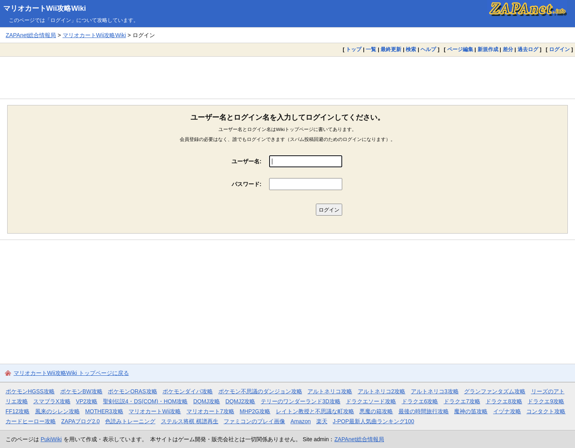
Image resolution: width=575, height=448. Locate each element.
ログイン (559, 49)
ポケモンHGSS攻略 (30, 391)
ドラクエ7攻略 (462, 401)
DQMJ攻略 (206, 401)
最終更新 (391, 49)
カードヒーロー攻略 (31, 421)
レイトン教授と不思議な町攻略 (315, 411)
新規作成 (488, 49)
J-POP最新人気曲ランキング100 (373, 421)
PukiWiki (51, 439)
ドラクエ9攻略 (545, 401)
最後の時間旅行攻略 (424, 411)
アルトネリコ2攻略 (382, 391)
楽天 (321, 421)
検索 (411, 49)
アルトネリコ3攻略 (435, 391)
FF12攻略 (18, 411)
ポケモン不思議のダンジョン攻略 (260, 391)
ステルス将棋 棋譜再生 (189, 421)
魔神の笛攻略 (471, 411)
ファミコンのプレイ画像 (254, 421)
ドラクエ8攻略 (504, 401)
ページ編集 (460, 49)
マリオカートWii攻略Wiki (44, 8)
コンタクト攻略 (545, 411)
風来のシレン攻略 (57, 411)
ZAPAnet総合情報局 (31, 35)
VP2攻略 (86, 401)
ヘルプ (428, 49)
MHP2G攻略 (255, 411)
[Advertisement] (287, 77)
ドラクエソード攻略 (371, 401)
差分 (508, 49)
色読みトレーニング (130, 421)
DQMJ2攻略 (241, 401)
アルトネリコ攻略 (329, 391)
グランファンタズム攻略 (494, 391)
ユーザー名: (247, 161)
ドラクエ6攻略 (420, 401)
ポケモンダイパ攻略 (188, 391)
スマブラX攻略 (51, 401)
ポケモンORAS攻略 (132, 391)
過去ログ (528, 49)
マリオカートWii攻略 (155, 411)
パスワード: (247, 184)
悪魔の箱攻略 (376, 411)
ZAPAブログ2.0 (80, 421)
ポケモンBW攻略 (81, 391)
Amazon (301, 421)
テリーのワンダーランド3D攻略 (301, 401)
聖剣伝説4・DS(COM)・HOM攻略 (145, 401)
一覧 (371, 49)
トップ (353, 49)
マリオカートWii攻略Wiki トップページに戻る (71, 373)
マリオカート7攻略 (210, 411)
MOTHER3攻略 (104, 411)
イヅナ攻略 (507, 411)
